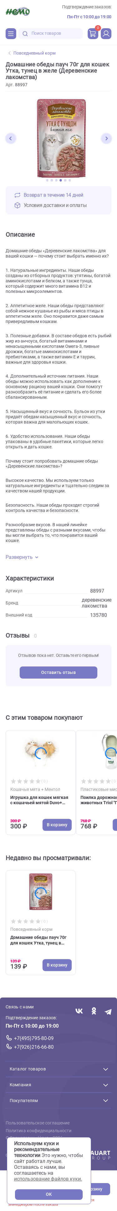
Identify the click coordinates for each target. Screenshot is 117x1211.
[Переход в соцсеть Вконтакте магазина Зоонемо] (79, 1011)
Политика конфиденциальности (38, 1130)
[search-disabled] (25, 33)
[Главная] (18, 12)
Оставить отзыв (58, 672)
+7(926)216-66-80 (34, 1047)
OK (49, 1194)
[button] (11, 138)
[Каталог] (11, 33)
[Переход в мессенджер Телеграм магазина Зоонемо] (108, 1011)
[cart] (93, 33)
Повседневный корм (32, 53)
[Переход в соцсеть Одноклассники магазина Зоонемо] (93, 1011)
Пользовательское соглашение (38, 1123)
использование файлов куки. (48, 1179)
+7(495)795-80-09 (34, 1038)
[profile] (106, 33)
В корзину (92, 1189)
